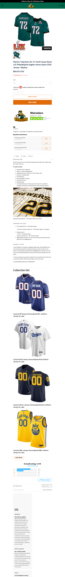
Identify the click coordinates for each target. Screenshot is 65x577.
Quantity (15, 89)
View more (18, 457)
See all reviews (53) (33, 466)
